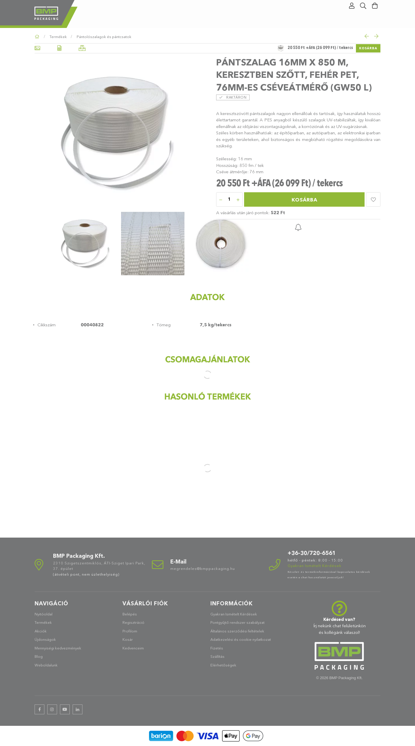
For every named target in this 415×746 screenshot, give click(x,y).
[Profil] (351, 6)
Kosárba (368, 48)
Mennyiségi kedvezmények (58, 648)
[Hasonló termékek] (82, 48)
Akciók (41, 631)
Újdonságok (45, 639)
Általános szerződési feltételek (237, 631)
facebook (39, 709)
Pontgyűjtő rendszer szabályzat (237, 622)
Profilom (129, 631)
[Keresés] (363, 6)
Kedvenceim (133, 648)
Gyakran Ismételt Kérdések (233, 614)
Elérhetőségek (223, 665)
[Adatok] (59, 48)
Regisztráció (133, 622)
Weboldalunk (46, 665)
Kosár (127, 639)
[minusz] (220, 199)
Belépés (129, 614)
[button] (373, 199)
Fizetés (216, 648)
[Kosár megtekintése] (374, 6)
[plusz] (238, 199)
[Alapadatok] (37, 48)
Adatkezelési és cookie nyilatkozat (240, 639)
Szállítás (217, 656)
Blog (39, 656)
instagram (52, 709)
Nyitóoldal (43, 614)
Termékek (43, 622)
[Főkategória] (38, 36)
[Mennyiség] (229, 199)
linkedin (77, 709)
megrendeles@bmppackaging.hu (202, 568)
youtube (65, 709)
